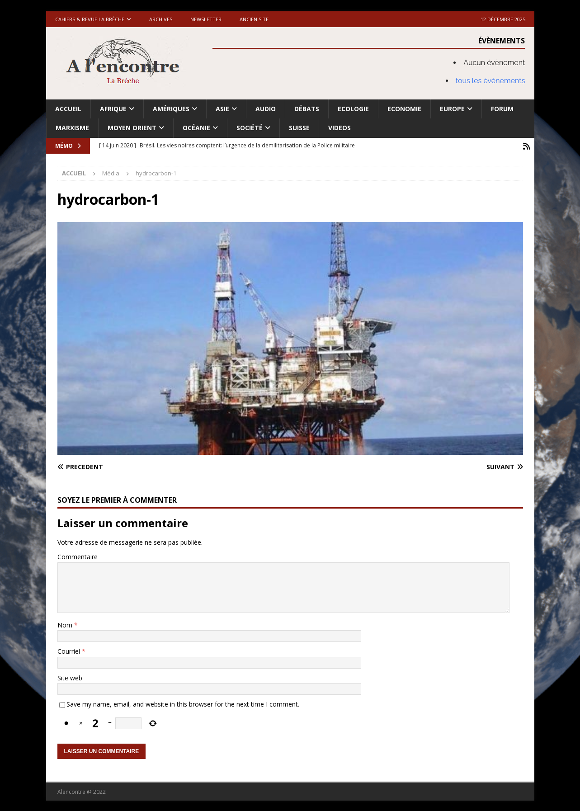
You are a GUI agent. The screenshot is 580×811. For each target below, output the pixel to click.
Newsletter (206, 19)
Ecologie (353, 108)
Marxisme (72, 127)
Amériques (171, 108)
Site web (69, 677)
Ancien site (254, 19)
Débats (306, 108)
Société (249, 127)
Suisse (299, 127)
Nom (65, 624)
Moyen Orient (132, 127)
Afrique (113, 108)
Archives (160, 19)
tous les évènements (490, 80)
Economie (404, 108)
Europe (452, 108)
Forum (502, 108)
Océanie (196, 127)
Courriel (69, 650)
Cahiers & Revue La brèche (89, 19)
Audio (265, 108)
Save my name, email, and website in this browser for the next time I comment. (182, 703)
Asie (222, 108)
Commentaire (77, 556)
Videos (339, 127)
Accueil (68, 108)
